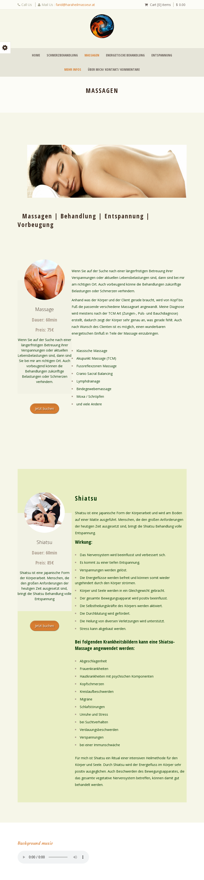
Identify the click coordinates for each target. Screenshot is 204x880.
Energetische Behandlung (125, 55)
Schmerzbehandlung (62, 55)
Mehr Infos (72, 69)
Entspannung (161, 55)
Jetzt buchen (44, 408)
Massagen (92, 55)
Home (36, 55)
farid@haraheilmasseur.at (75, 4)
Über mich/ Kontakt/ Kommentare (114, 69)
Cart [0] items (160, 4)
